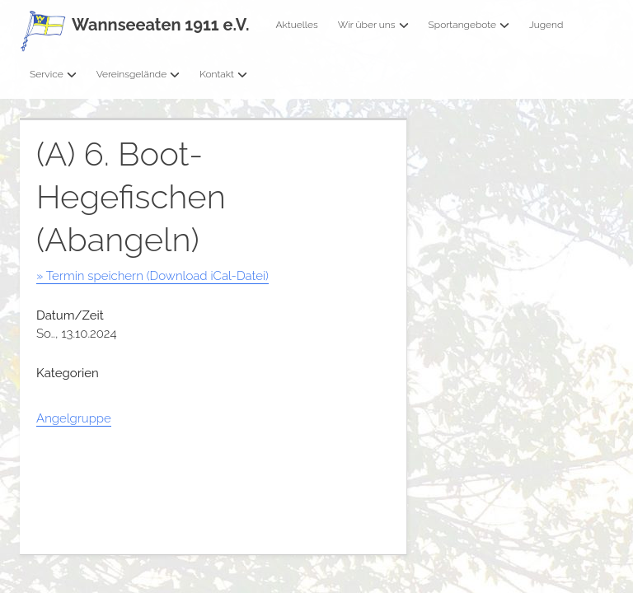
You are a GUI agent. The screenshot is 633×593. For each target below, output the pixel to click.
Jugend (546, 24)
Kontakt (223, 74)
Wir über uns (373, 24)
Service (53, 74)
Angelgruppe (73, 418)
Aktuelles (296, 24)
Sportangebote (469, 24)
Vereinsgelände (138, 74)
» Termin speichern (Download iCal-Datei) (152, 275)
